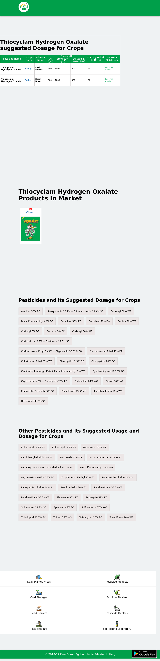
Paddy (28, 68)
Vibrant (30, 212)
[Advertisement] (89, 8)
